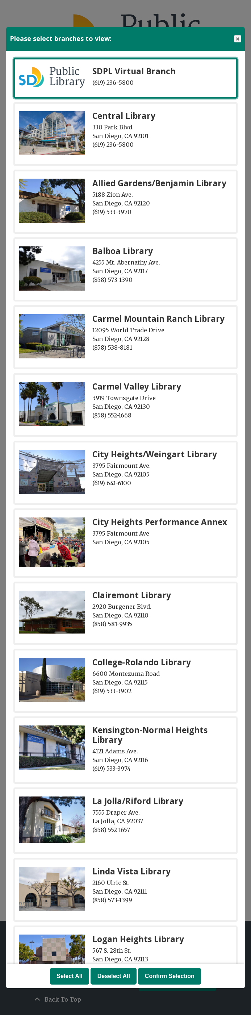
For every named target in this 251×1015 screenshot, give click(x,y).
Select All (69, 976)
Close (237, 39)
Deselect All (113, 976)
